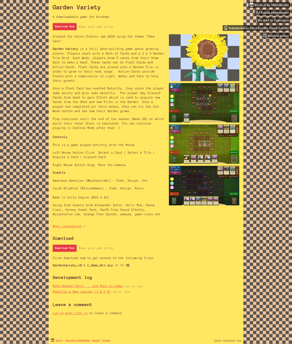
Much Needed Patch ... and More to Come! (88, 286)
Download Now (64, 26)
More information (69, 226)
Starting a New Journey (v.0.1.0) (82, 291)
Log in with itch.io (70, 313)
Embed (106, 340)
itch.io (59, 340)
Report (96, 340)
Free (239, 340)
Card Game (229, 340)
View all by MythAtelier (77, 340)
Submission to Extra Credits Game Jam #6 (256, 28)
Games (217, 340)
